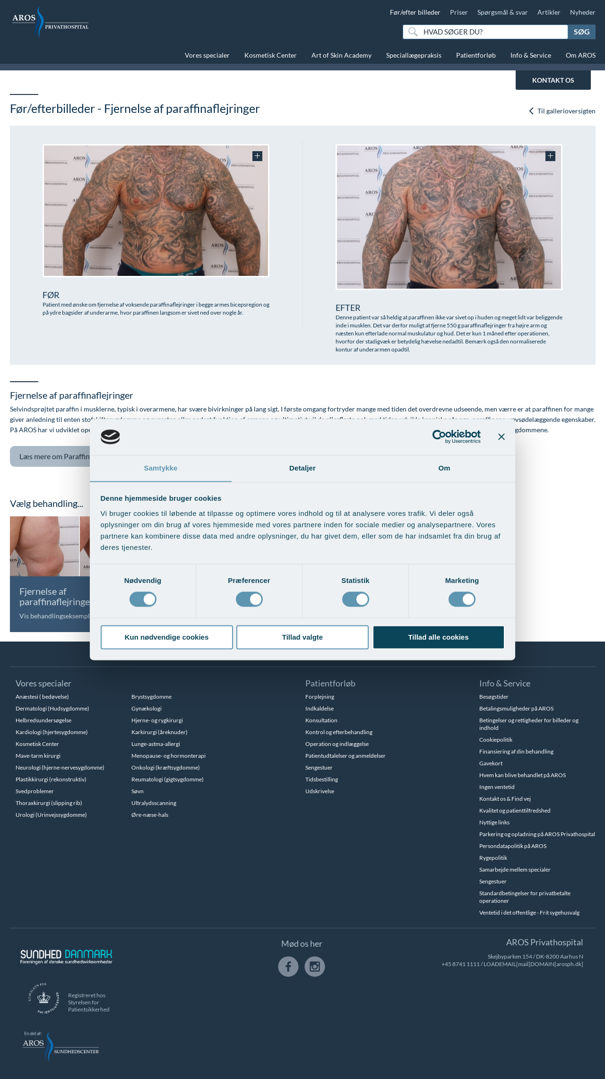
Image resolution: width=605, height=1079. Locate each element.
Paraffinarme (68, 456)
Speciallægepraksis (413, 55)
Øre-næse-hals (149, 814)
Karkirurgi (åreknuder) (159, 732)
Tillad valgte (302, 638)
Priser (459, 12)
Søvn (137, 791)
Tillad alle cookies (438, 638)
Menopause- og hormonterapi (168, 755)
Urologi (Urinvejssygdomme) (51, 814)
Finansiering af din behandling (516, 751)
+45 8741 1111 (460, 964)
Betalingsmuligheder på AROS (516, 708)
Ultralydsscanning (153, 802)
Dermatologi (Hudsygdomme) (52, 708)
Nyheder (583, 12)
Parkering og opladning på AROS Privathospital (537, 834)
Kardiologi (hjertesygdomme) (52, 732)
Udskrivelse (319, 791)
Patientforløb (476, 55)
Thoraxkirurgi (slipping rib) (49, 802)
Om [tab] (444, 468)
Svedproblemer (35, 791)
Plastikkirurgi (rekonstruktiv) (51, 779)
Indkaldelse (319, 708)
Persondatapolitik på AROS (512, 845)
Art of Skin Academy (341, 55)
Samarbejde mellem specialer (515, 869)
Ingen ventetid (497, 786)
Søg (582, 31)
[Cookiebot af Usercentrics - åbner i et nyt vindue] (439, 436)
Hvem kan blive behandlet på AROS (522, 775)
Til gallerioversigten (562, 111)
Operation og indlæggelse (337, 743)
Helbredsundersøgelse (43, 720)
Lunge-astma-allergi (155, 743)
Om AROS (581, 55)
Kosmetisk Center (270, 55)
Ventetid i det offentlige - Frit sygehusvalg (529, 912)
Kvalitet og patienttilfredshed (515, 810)
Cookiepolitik (495, 739)
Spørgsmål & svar (502, 12)
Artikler (549, 12)
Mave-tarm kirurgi (38, 755)
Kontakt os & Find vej (505, 798)
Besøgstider (494, 696)
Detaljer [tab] (302, 468)
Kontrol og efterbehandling (338, 732)
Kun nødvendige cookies (167, 638)
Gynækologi (146, 708)
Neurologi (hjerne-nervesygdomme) (60, 767)
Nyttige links (494, 822)
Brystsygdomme (151, 696)
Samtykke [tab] (161, 468)
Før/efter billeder (415, 12)
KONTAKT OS (553, 80)
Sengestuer (319, 767)
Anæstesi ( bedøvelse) (42, 696)
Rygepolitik (493, 857)
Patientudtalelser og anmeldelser (345, 755)
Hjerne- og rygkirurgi (157, 720)
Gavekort (490, 763)
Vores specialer (207, 55)
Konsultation (321, 720)
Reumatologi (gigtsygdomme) (167, 779)
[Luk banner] (501, 436)
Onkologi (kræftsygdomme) (165, 767)
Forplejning (319, 696)
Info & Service (530, 55)
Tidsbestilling (321, 779)
